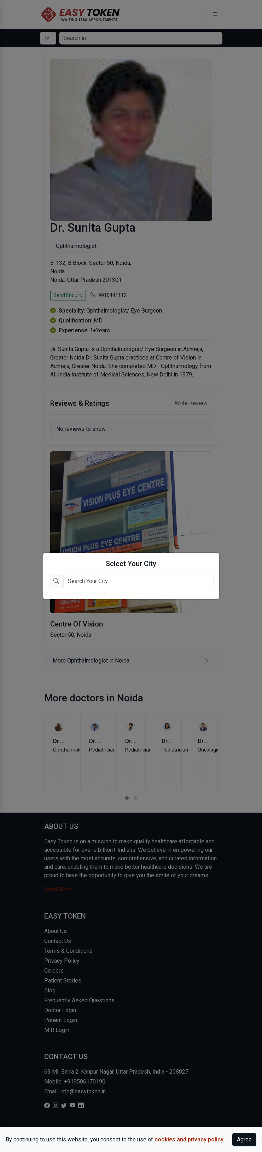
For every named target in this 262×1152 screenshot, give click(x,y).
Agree (244, 1139)
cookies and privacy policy (189, 1139)
